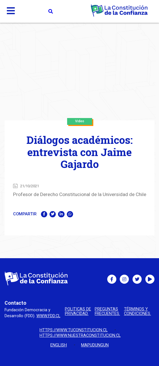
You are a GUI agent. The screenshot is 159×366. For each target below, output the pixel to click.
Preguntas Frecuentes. (107, 311)
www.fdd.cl (48, 316)
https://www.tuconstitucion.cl (74, 330)
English (58, 345)
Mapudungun (95, 345)
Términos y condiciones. (137, 311)
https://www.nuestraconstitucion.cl (80, 335)
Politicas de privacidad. (78, 311)
